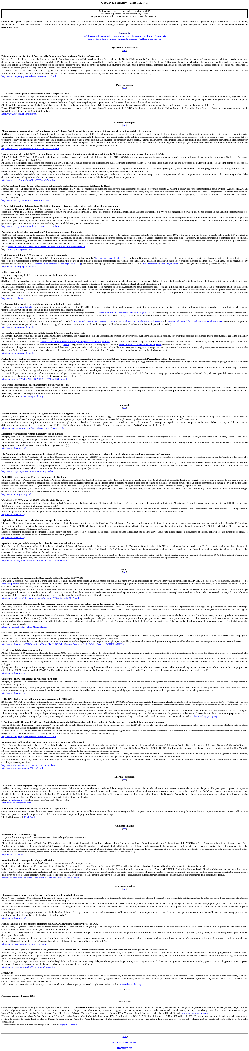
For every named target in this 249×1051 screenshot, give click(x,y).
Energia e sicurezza (106, 38)
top (124, 50)
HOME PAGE (124, 1048)
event (66, 344)
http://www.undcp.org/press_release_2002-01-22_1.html (28, 76)
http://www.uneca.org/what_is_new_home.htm (24, 944)
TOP (125, 1036)
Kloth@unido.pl (32, 817)
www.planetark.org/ (16, 799)
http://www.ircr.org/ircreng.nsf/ (16, 494)
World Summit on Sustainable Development (140, 344)
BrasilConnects (155, 321)
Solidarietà (160, 36)
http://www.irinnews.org (13, 514)
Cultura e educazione (150, 38)
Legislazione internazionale (97, 36)
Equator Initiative (25, 307)
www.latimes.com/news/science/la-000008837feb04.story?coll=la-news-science (46, 246)
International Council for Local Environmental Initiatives (194, 321)
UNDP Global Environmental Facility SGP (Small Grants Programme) (74, 341)
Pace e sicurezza (121, 36)
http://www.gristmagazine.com (16, 802)
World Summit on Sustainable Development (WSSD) (124, 312)
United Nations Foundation (133, 321)
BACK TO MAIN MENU (124, 1042)
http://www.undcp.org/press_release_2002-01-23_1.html (28, 736)
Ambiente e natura (127, 38)
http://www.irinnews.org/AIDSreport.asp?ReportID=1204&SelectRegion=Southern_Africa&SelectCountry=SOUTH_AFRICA (62, 644)
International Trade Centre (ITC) (111, 258)
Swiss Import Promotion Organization (160, 263)
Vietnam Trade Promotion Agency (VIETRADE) (57, 263)
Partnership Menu (10, 583)
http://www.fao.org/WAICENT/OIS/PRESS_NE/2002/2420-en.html (34, 560)
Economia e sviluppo (142, 36)
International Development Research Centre (94, 321)
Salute (91, 38)
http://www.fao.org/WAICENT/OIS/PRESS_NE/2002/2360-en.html (34, 379)
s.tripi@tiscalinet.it (67, 1024)
